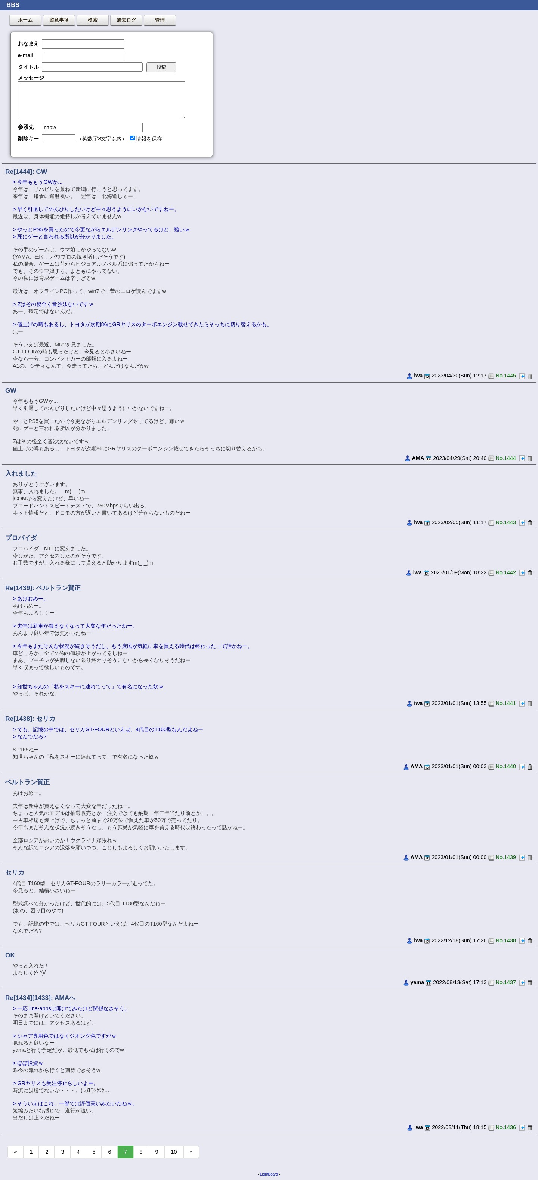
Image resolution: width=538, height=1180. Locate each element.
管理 (160, 20)
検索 (93, 20)
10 (174, 1152)
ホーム (25, 20)
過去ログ (126, 20)
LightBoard (269, 1174)
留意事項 (59, 20)
